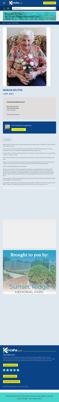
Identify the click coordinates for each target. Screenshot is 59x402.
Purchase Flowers (18, 129)
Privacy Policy (24, 386)
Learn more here (34, 398)
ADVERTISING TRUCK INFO (11, 381)
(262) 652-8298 (11, 110)
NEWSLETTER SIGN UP (10, 365)
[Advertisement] (29, 202)
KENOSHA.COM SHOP (10, 376)
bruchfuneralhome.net (13, 114)
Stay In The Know (49, 3)
